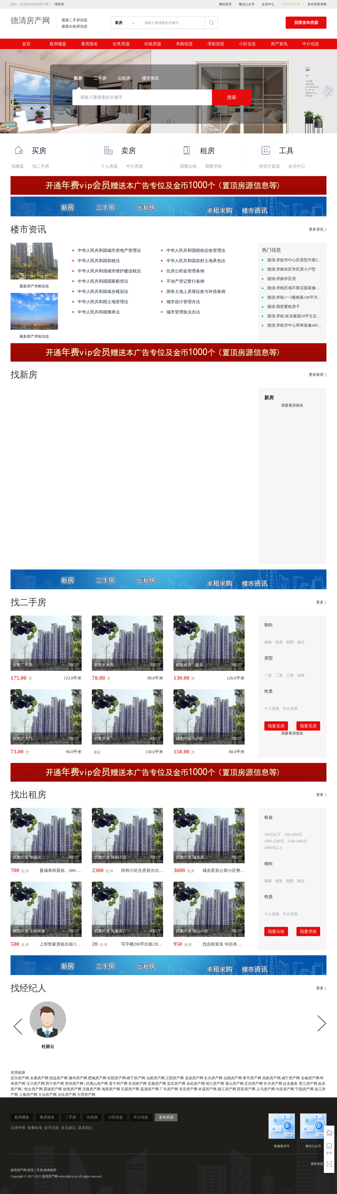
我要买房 (308, 726)
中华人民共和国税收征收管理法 (195, 250)
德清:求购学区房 (281, 279)
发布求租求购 (317, 4)
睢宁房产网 (136, 1078)
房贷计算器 (269, 166)
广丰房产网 (169, 1089)
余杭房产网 (195, 1084)
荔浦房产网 (149, 1089)
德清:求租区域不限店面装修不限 (295, 288)
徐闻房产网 (72, 1089)
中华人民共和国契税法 (99, 260)
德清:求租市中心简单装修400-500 (295, 325)
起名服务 (290, 1084)
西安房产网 (246, 1089)
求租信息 (216, 44)
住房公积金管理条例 (185, 271)
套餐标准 (34, 1128)
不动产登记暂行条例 (185, 281)
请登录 (59, 4)
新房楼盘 (58, 44)
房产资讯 (279, 44)
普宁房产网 (118, 1084)
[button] (8, 91)
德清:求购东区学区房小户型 (291, 269)
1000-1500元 (274, 841)
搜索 (231, 97)
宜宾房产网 (176, 1084)
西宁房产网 (55, 1084)
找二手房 (40, 166)
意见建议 (68, 1128)
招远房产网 (58, 1078)
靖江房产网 (215, 1084)
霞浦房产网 (52, 1089)
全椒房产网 (310, 1078)
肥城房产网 (97, 1078)
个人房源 (109, 166)
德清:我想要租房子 (283, 306)
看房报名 (89, 44)
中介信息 (310, 44)
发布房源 (166, 1117)
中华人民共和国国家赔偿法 (103, 281)
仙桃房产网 (233, 1078)
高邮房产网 (271, 1078)
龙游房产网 (194, 1078)
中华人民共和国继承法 (99, 312)
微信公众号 (247, 4)
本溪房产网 (207, 1089)
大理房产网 (86, 1095)
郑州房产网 (74, 1084)
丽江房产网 (227, 1089)
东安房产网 (188, 1089)
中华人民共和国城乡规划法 (103, 291)
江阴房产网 (174, 1078)
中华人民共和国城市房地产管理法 (109, 250)
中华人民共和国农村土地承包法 (195, 260)
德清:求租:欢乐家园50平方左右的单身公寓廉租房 (295, 316)
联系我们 (85, 1128)
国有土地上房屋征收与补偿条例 (195, 291)
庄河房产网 (253, 1084)
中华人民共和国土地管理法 (103, 301)
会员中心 (268, 4)
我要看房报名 (292, 405)
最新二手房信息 (74, 20)
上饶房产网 (28, 1095)
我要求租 (213, 166)
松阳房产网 (116, 1078)
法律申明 (18, 1128)
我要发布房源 (306, 23)
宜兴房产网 (20, 1078)
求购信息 (184, 44)
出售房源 (121, 44)
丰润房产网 (137, 1084)
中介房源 (134, 166)
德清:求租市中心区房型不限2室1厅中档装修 (295, 260)
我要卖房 (276, 726)
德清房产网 (30, 20)
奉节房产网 (252, 1078)
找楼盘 (17, 166)
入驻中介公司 (290, 4)
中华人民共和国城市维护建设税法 (109, 271)
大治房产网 (47, 1095)
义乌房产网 (265, 1089)
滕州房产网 (78, 1078)
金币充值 (51, 1128)
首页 (26, 44)
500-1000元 (294, 835)
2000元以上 (273, 848)
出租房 (92, 1117)
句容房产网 (285, 1089)
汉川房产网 (35, 1084)
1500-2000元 (297, 841)
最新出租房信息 (74, 26)
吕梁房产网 (130, 1089)
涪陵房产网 (91, 1089)
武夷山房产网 (97, 1084)
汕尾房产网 (155, 1078)
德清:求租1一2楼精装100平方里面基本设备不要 (295, 297)
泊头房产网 (67, 1095)
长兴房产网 (213, 1078)
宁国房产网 (304, 1089)
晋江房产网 (308, 1084)
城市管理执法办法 (183, 312)
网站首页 (225, 4)
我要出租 (188, 166)
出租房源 (152, 44)
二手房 (70, 1117)
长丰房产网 (273, 1084)
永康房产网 (39, 1078)
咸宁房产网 (290, 1078)
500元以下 (272, 835)
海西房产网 (111, 1089)
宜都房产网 (157, 1084)
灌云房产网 (234, 1084)
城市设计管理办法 (183, 301)
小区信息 (247, 44)
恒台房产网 (33, 1089)
